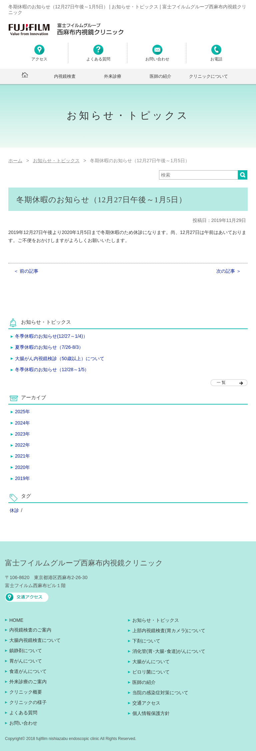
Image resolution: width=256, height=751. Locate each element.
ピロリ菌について (151, 672)
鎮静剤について (25, 650)
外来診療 (112, 76)
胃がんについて (25, 661)
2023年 (22, 434)
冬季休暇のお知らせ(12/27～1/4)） (51, 336)
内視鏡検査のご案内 (30, 630)
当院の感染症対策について (160, 692)
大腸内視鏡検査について (35, 640)
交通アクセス (146, 703)
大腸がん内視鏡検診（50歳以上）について (59, 358)
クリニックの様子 (28, 702)
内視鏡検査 (65, 76)
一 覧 (221, 382)
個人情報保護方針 (151, 713)
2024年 (22, 423)
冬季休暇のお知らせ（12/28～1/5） (52, 369)
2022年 (22, 445)
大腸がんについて (151, 661)
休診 (14, 510)
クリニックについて (208, 76)
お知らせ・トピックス (155, 620)
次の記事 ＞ (228, 271)
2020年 (22, 467)
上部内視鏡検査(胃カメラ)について (168, 630)
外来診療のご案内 (28, 681)
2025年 (22, 411)
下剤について (146, 641)
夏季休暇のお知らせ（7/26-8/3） (49, 347)
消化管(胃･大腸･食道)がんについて (168, 651)
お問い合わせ (23, 723)
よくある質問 (23, 712)
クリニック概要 (25, 692)
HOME (16, 620)
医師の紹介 (160, 76)
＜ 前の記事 (26, 271)
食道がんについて (28, 671)
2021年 (22, 456)
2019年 (22, 478)
